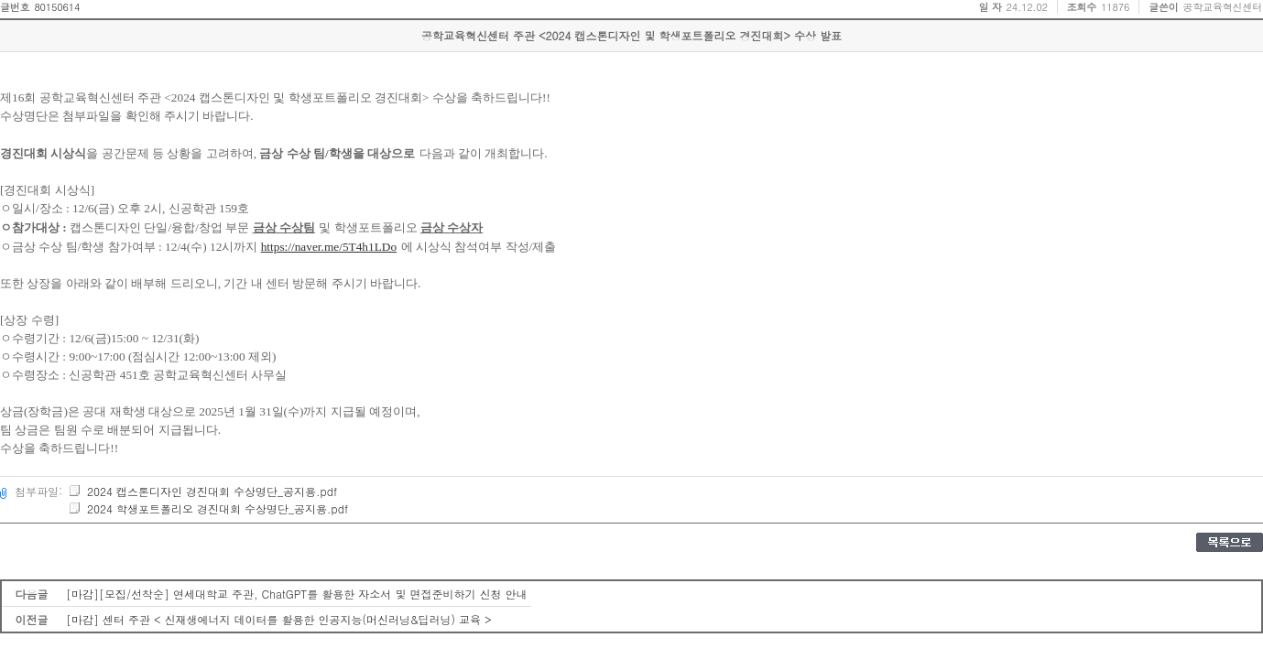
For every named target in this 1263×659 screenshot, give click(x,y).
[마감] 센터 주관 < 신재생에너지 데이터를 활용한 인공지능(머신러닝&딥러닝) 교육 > (279, 619)
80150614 (57, 7)
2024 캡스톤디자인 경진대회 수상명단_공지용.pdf (202, 491)
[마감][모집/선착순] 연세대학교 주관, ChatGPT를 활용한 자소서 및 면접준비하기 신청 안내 (296, 593)
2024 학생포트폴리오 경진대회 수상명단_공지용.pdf (208, 508)
